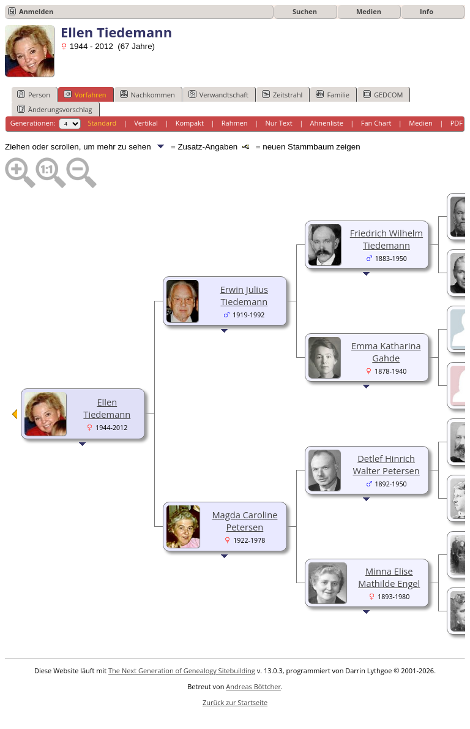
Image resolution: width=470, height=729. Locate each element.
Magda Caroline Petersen (244, 520)
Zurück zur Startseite (235, 702)
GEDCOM (383, 94)
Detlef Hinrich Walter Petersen (385, 464)
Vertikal (146, 122)
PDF (456, 122)
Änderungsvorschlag (54, 109)
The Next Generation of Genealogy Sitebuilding (181, 670)
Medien (368, 11)
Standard (102, 122)
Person (33, 94)
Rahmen (235, 122)
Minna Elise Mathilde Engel (389, 577)
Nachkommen (147, 94)
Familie (332, 94)
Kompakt (190, 122)
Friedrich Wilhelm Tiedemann (386, 239)
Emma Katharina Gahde (386, 351)
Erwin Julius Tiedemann (244, 295)
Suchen (305, 11)
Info (426, 11)
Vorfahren (85, 94)
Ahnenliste (326, 122)
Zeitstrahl (282, 94)
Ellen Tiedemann (106, 408)
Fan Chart (376, 122)
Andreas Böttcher (253, 686)
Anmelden (36, 11)
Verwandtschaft (218, 94)
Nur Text (278, 122)
